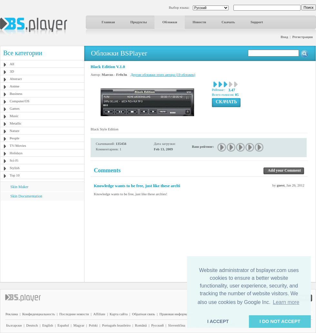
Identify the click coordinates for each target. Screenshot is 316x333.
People (14, 138)
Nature (14, 131)
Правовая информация (176, 314)
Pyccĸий (157, 325)
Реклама (11, 314)
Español (63, 325)
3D (12, 71)
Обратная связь (143, 314)
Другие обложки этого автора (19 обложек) (163, 74)
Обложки (169, 22)
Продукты (138, 22)
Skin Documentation (26, 196)
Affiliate (99, 314)
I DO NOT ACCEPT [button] (280, 321)
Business (16, 94)
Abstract (16, 79)
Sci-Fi (14, 160)
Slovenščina (176, 325)
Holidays (16, 153)
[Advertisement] (42, 241)
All (12, 64)
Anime (14, 86)
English (47, 325)
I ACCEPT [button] (218, 321)
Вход (284, 37)
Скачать (228, 22)
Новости (199, 22)
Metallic (16, 123)
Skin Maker (19, 187)
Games (15, 108)
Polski (93, 325)
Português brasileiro (116, 325)
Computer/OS (19, 101)
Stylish (15, 168)
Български (14, 325)
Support (257, 22)
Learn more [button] (286, 302)
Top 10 (15, 175)
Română (141, 325)
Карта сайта (119, 314)
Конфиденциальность (38, 314)
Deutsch (32, 325)
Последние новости (74, 314)
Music (14, 116)
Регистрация (302, 37)
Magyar (78, 325)
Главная (108, 22)
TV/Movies (18, 145)
